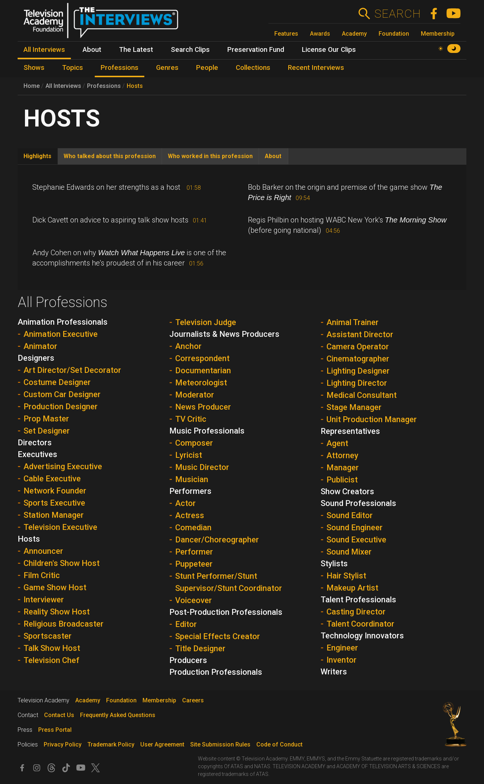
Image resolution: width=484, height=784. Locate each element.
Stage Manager (354, 407)
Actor (185, 503)
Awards (320, 33)
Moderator (194, 394)
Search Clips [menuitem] (190, 50)
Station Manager (54, 515)
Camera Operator (357, 346)
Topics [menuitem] (72, 68)
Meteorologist (201, 382)
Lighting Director (356, 383)
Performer (194, 551)
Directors (35, 442)
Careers (193, 700)
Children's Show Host (62, 563)
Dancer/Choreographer (217, 539)
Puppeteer (194, 564)
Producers (188, 660)
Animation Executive (61, 334)
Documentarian (203, 370)
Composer (194, 443)
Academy (354, 33)
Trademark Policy (110, 744)
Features (286, 33)
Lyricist (188, 455)
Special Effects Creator (217, 636)
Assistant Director (359, 334)
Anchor (188, 346)
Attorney (342, 455)
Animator (40, 346)
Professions (104, 85)
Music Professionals (207, 430)
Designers (36, 358)
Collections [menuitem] (253, 68)
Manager (342, 467)
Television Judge (205, 322)
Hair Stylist (346, 575)
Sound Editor (349, 515)
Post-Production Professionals (225, 612)
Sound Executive (356, 539)
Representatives (350, 431)
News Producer (203, 406)
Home (32, 85)
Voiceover (193, 600)
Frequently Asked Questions (117, 715)
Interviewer (44, 599)
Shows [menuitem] (34, 68)
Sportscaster (48, 636)
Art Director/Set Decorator (72, 370)
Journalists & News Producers (224, 334)
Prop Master (46, 418)
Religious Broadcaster (64, 623)
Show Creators (347, 491)
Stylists (334, 563)
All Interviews (63, 85)
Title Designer (200, 648)
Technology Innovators (362, 635)
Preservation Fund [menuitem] (255, 50)
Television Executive (60, 527)
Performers (190, 491)
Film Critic (42, 575)
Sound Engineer (354, 527)
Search (397, 13)
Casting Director (356, 611)
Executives (37, 454)
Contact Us (59, 715)
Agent (337, 443)
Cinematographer (357, 358)
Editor (186, 624)
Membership (438, 33)
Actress (189, 515)
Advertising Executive (63, 466)
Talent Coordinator (360, 623)
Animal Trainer (352, 322)
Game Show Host (55, 587)
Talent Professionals (358, 599)
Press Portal (55, 729)
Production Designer (61, 406)
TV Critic (190, 419)
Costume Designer (57, 382)
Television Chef (51, 660)
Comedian (193, 527)
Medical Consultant (361, 395)
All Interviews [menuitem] (44, 50)
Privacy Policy (63, 744)
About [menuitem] (92, 50)
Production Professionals (215, 672)
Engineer (342, 647)
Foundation (394, 33)
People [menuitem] (207, 68)
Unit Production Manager (371, 419)
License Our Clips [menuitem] (329, 50)
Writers (334, 671)
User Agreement (162, 744)
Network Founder (55, 490)
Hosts (135, 85)
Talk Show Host (52, 648)
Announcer (43, 551)
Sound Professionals (358, 503)
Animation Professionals (63, 322)
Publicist (342, 479)
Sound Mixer (349, 551)
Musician (191, 479)
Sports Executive (54, 502)
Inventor (341, 659)
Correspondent (202, 358)
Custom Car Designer (62, 394)
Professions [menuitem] (119, 68)
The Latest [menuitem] (136, 50)
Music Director (202, 467)
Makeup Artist (352, 587)
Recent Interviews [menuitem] (316, 68)
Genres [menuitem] (167, 68)
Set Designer (47, 430)
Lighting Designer (358, 370)
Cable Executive (52, 478)
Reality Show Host (57, 611)
